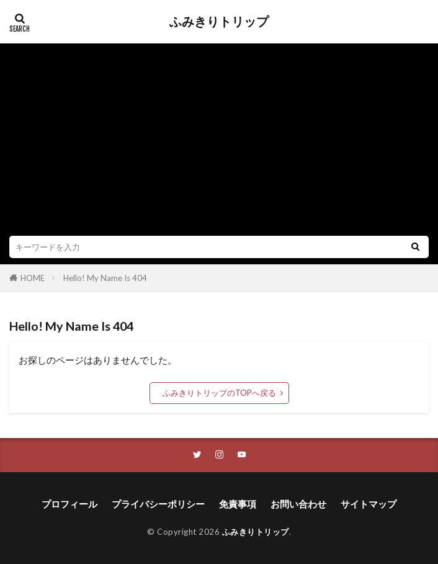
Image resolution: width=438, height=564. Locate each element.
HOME (32, 278)
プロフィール (69, 503)
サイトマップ (368, 503)
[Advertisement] (219, 143)
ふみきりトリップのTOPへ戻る (219, 393)
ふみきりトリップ (219, 22)
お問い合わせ (298, 503)
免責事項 (237, 503)
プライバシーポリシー (158, 503)
